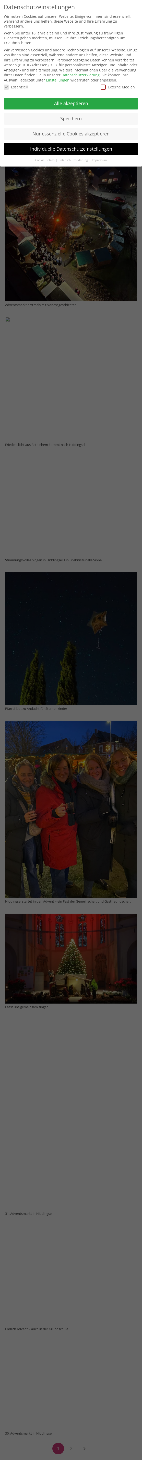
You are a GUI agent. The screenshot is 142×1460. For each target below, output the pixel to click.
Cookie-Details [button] (45, 160)
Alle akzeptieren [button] (71, 103)
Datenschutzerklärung (81, 74)
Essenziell (16, 86)
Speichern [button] (71, 118)
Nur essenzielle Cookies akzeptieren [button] (71, 134)
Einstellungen (57, 80)
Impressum (99, 160)
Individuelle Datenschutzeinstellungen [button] (71, 149)
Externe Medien (118, 86)
